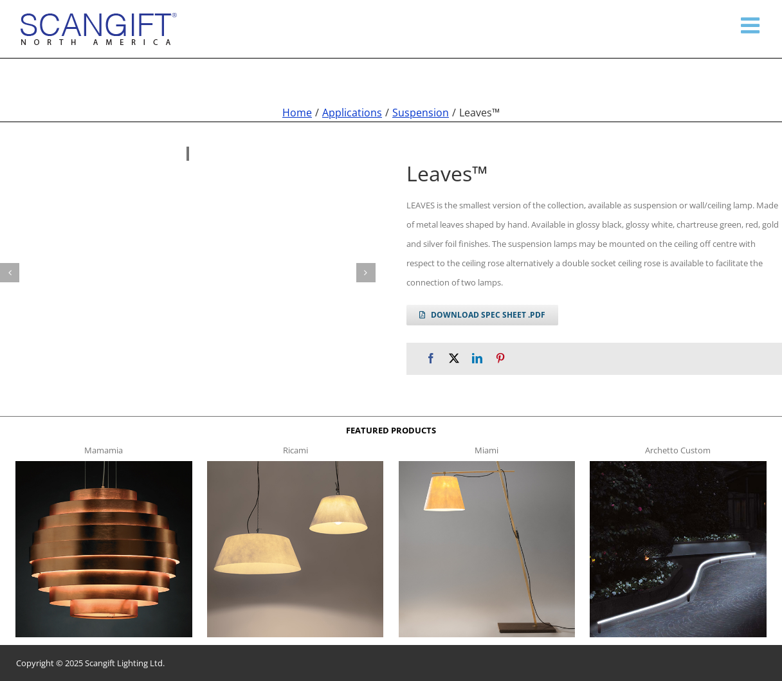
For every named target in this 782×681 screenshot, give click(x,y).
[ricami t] (295, 465)
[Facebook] (430, 358)
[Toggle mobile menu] (752, 25)
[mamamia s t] (103, 465)
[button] (9, 272)
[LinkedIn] (477, 358)
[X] (454, 358)
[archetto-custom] (678, 465)
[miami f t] (487, 465)
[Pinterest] (500, 358)
